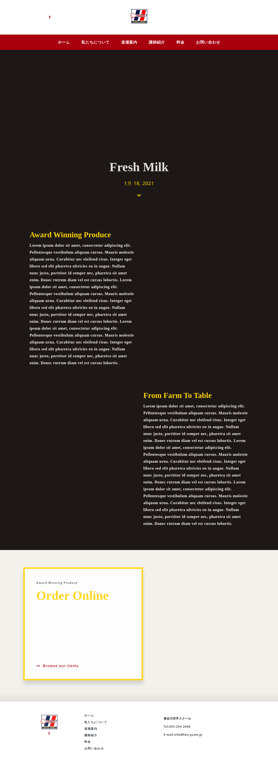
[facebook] (49, 17)
